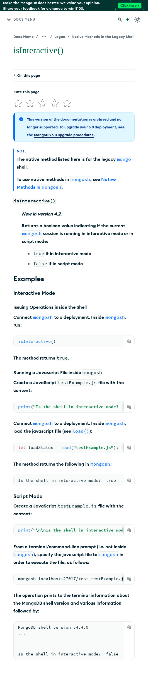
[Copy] (129, 341)
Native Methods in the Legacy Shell (103, 36)
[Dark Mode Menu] (137, 19)
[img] (17, 103)
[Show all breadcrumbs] (44, 36)
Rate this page (26, 92)
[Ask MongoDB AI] (128, 19)
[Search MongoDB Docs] (120, 19)
